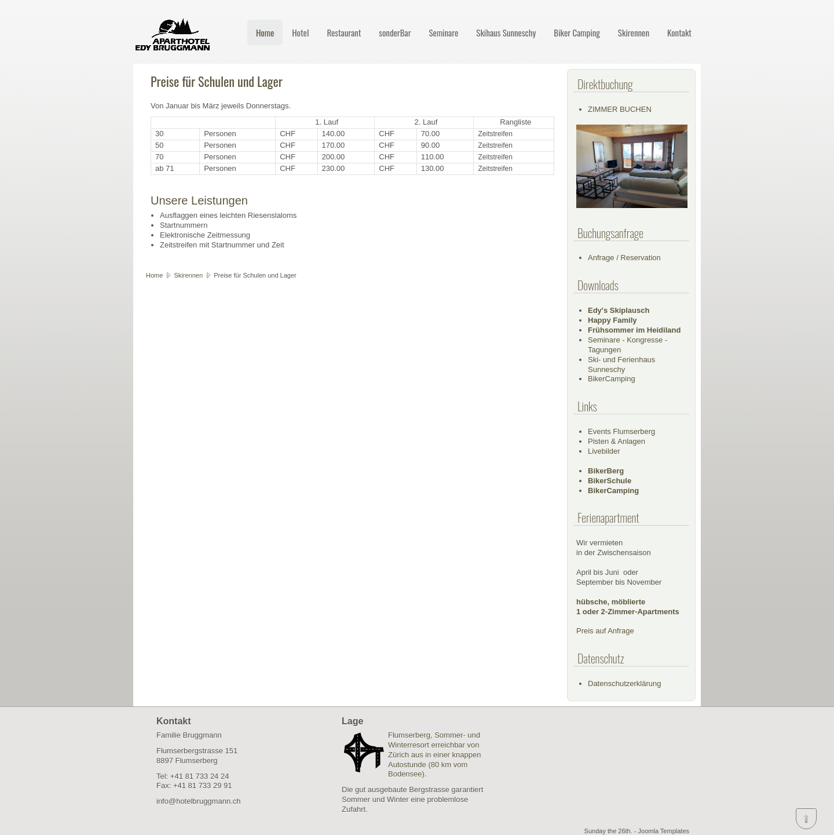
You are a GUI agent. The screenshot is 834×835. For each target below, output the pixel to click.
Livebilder (604, 451)
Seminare (443, 32)
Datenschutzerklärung (624, 683)
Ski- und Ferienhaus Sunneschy (621, 364)
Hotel (300, 32)
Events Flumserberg (621, 431)
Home (265, 32)
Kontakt (679, 32)
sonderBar (395, 32)
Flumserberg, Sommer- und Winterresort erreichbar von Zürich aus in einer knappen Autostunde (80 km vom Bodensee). (434, 755)
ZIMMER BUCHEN (620, 109)
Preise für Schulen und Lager (217, 81)
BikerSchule (609, 480)
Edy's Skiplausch (618, 310)
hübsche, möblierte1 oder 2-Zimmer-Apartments (627, 606)
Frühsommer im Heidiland (634, 330)
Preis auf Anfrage (605, 630)
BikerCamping (611, 378)
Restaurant (344, 32)
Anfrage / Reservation (624, 257)
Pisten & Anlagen (616, 441)
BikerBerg (606, 470)
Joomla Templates (663, 830)
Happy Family (612, 320)
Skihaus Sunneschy (506, 32)
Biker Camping (577, 32)
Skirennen (633, 32)
